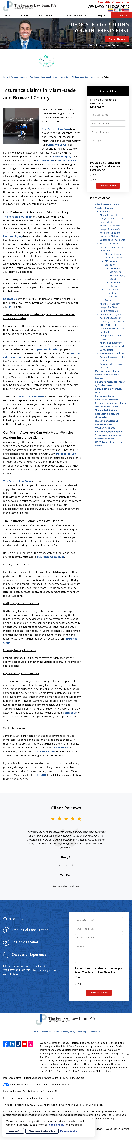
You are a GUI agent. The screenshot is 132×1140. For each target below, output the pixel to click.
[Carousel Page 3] (72, 865)
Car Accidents (32, 77)
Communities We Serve (75, 15)
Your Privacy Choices (17, 1084)
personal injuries (48, 349)
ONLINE (41, 775)
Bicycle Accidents (104, 395)
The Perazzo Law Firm (56, 129)
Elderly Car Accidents (111, 243)
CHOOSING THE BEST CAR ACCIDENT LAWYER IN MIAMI (112, 328)
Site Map (82, 1031)
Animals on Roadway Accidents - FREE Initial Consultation (112, 346)
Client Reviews (66, 808)
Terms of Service (87, 1104)
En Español (102, 15)
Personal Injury (17, 77)
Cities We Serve (57, 144)
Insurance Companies (50, 556)
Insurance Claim (45, 751)
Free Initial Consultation (113, 2)
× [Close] (92, 1118)
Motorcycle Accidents (107, 371)
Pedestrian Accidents (106, 399)
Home (7, 15)
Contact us (10, 299)
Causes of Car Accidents (112, 239)
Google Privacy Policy (62, 1104)
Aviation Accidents (105, 427)
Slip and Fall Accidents (107, 410)
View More (66, 875)
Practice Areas (46, 15)
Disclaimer (46, 1031)
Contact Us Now (117, 39)
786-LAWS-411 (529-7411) (108, 6)
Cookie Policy (42, 1084)
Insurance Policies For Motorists (55, 77)
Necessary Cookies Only (42, 1130)
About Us (24, 15)
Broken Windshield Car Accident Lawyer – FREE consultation (112, 357)
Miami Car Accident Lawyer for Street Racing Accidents (110, 307)
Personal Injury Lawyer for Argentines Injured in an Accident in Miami (109, 435)
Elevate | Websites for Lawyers (108, 1128)
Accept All (14, 1130)
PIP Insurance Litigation (82, 77)
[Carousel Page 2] (66, 865)
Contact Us (121, 15)
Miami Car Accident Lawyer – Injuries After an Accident (112, 218)
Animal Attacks (68, 160)
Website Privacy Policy (64, 1031)
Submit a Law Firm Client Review (66, 886)
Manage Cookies (60, 1084)
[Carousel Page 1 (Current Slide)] (60, 865)
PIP (11, 306)
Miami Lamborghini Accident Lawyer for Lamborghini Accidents (112, 318)
